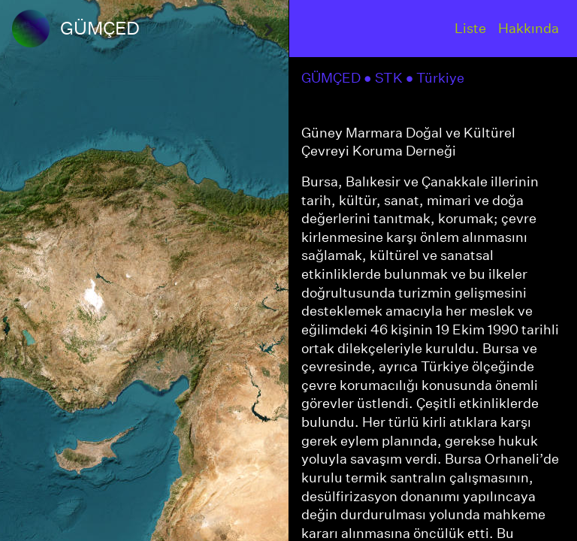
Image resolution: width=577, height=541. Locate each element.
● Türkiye (437, 78)
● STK (385, 78)
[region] (144, 270)
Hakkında (528, 28)
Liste (470, 28)
